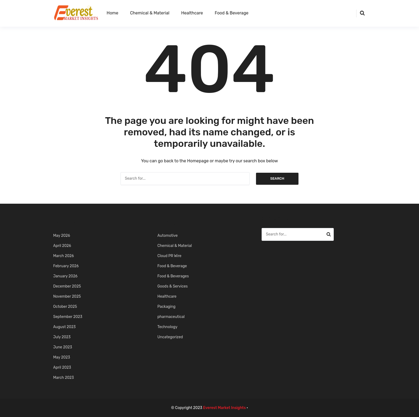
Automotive (167, 235)
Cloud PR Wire (169, 256)
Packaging (166, 306)
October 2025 (65, 306)
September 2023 (67, 316)
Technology (167, 327)
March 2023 (63, 377)
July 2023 (62, 337)
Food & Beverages (173, 276)
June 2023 (62, 347)
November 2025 (67, 296)
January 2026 (65, 276)
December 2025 (67, 286)
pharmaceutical (171, 316)
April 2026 (62, 245)
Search (277, 178)
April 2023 (62, 367)
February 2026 (66, 266)
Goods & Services (172, 286)
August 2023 (64, 327)
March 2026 (63, 256)
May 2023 (61, 357)
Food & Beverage (232, 12)
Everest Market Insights (224, 408)
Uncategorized (170, 337)
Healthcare (192, 12)
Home (112, 12)
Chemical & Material (149, 12)
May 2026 (61, 235)
